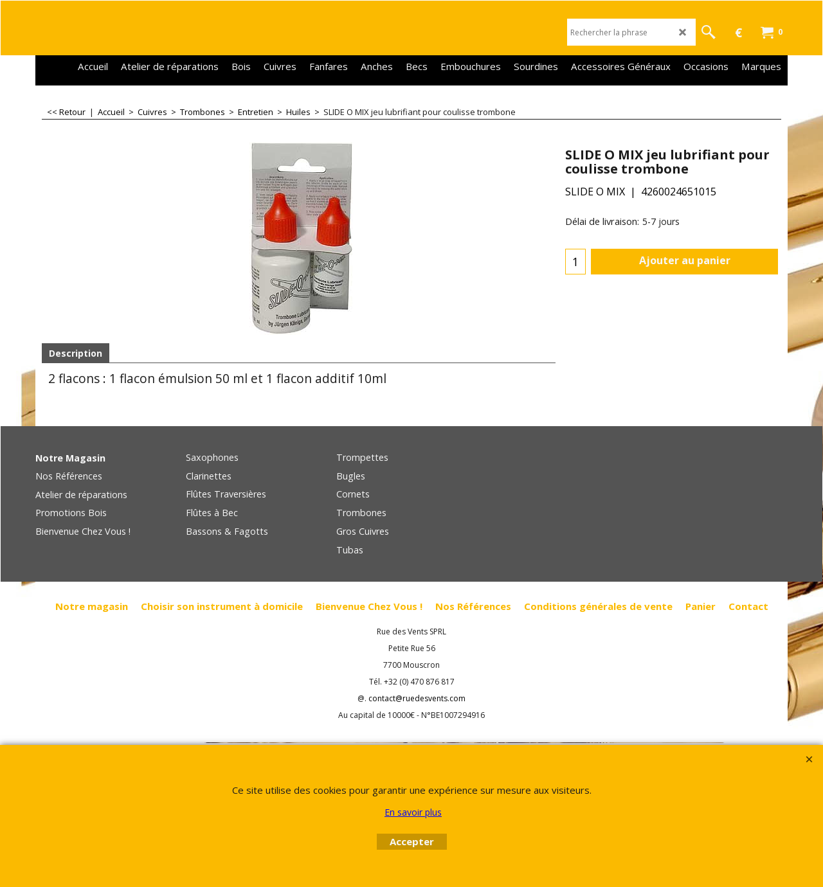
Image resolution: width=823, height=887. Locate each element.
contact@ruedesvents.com (417, 698)
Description (75, 353)
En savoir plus (413, 812)
